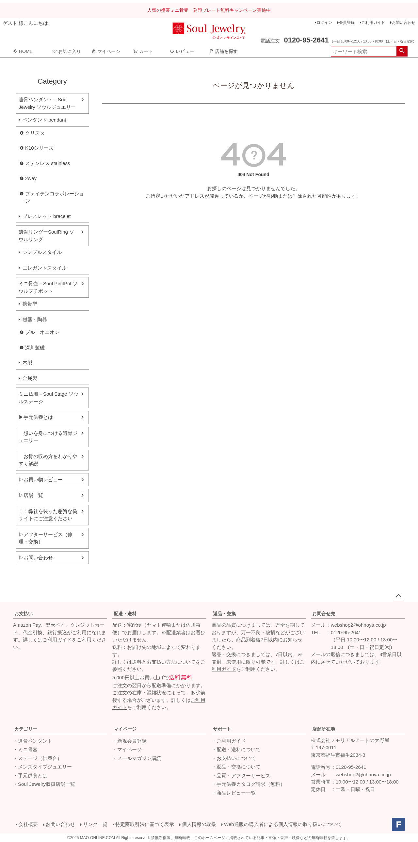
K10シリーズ (39, 148)
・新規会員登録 (129, 741)
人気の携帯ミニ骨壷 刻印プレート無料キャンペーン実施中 (209, 10)
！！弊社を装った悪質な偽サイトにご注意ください (48, 514)
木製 (27, 362)
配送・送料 (125, 613)
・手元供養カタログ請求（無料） (248, 784)
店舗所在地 (323, 729)
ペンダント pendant (44, 120)
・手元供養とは (30, 775)
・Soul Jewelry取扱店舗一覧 (44, 784)
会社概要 (28, 824)
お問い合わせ (403, 22)
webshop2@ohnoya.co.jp (358, 625)
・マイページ (127, 749)
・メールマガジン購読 (136, 758)
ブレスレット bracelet (47, 216)
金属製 (30, 378)
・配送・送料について (236, 749)
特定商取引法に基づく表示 (144, 824)
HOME (23, 51)
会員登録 (347, 22)
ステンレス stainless (47, 163)
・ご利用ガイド (229, 741)
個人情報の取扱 (199, 824)
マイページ (105, 51)
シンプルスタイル (42, 252)
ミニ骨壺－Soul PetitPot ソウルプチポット (48, 287)
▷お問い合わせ (36, 557)
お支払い (23, 613)
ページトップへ (398, 596)
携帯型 (30, 303)
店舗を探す (223, 51)
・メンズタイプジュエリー (42, 766)
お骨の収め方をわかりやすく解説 (48, 460)
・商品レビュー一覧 (234, 793)
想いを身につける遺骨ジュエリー (48, 436)
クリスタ (35, 133)
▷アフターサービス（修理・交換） (45, 538)
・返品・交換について (236, 766)
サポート (222, 729)
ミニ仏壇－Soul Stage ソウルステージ (48, 397)
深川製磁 (35, 347)
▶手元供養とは (36, 417)
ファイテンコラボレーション (54, 197)
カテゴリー (25, 729)
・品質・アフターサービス (241, 775)
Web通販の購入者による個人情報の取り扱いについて (283, 824)
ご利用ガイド (373, 22)
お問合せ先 (323, 613)
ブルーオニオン (42, 332)
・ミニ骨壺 (25, 749)
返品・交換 (224, 613)
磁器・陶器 (35, 319)
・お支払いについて (234, 758)
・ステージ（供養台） (37, 758)
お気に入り (66, 51)
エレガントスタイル (45, 268)
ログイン (324, 22)
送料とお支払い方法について (164, 662)
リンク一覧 (95, 824)
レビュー (182, 51)
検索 (401, 51)
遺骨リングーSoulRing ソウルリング (46, 235)
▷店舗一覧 (31, 495)
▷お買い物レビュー (41, 479)
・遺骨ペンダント (32, 741)
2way (31, 178)
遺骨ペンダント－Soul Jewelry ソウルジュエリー (47, 103)
